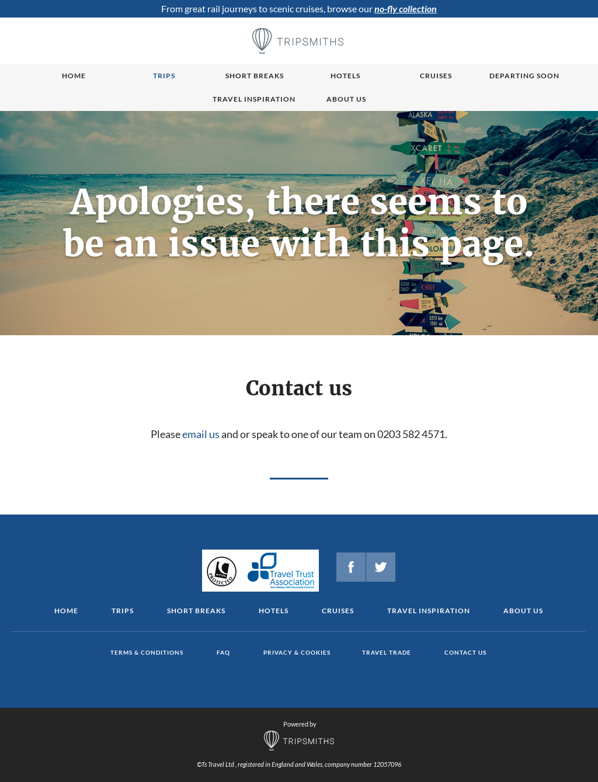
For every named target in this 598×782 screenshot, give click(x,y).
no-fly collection (405, 8)
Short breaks (254, 75)
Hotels (345, 75)
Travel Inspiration (254, 99)
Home (74, 75)
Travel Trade (386, 652)
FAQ (223, 652)
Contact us (465, 652)
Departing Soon (524, 75)
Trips (164, 75)
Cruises (436, 75)
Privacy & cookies (297, 652)
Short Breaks (196, 610)
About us (346, 99)
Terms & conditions (146, 652)
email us (201, 434)
